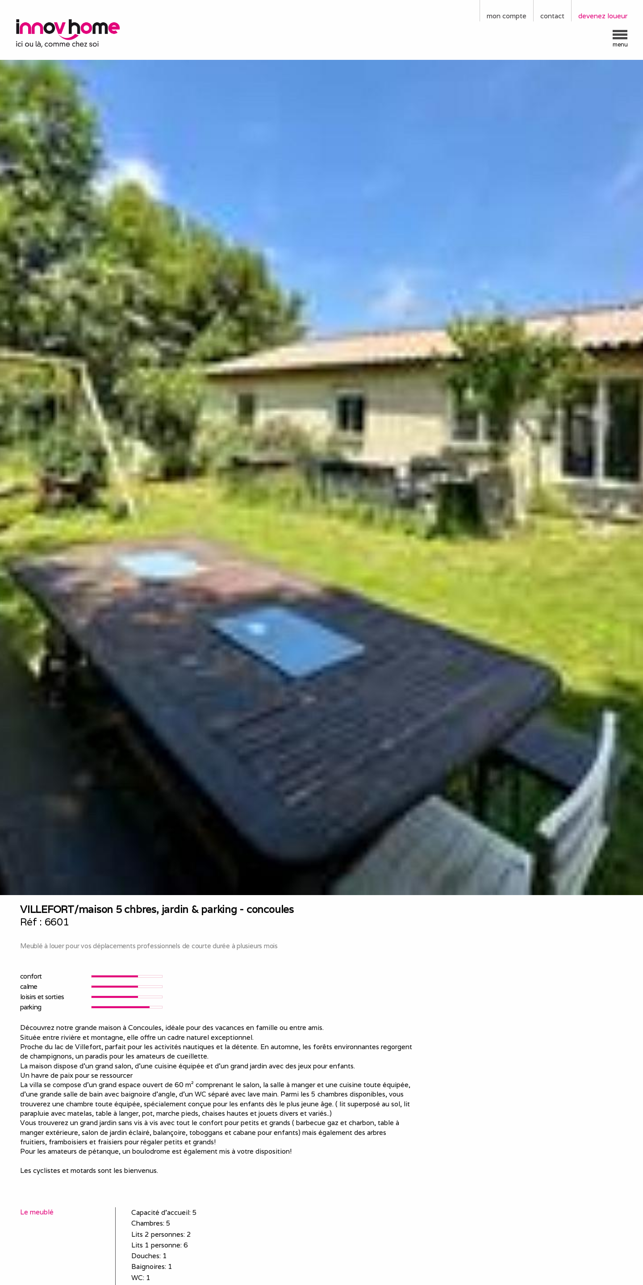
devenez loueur (602, 16)
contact (552, 16)
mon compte (506, 16)
